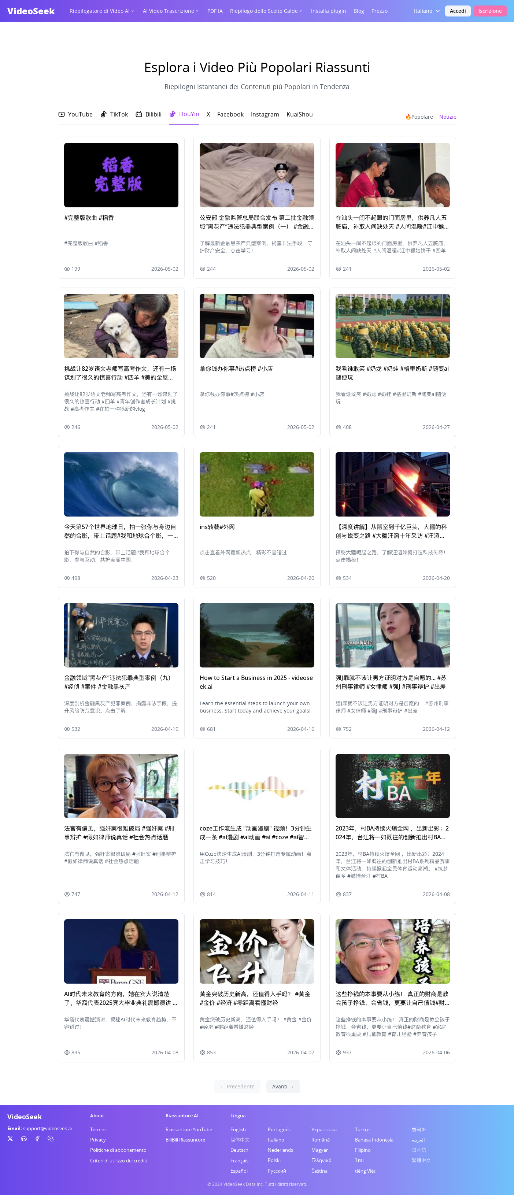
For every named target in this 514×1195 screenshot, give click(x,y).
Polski (274, 1160)
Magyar (319, 1150)
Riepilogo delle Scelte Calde (267, 10)
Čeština (319, 1171)
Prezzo (379, 10)
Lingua (238, 1115)
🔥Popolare (419, 116)
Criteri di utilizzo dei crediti (118, 1160)
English (238, 1129)
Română (320, 1139)
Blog (359, 10)
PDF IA (215, 10)
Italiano (276, 1139)
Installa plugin (328, 10)
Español (239, 1171)
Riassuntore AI (182, 1115)
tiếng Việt (365, 1171)
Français (239, 1160)
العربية (418, 1139)
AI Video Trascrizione (171, 10)
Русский (277, 1171)
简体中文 (239, 1139)
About (97, 1115)
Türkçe (362, 1129)
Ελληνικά (321, 1160)
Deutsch (239, 1150)
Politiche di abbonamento (118, 1150)
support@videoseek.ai (47, 1128)
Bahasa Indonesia (374, 1139)
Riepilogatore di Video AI (103, 10)
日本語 (419, 1150)
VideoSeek (31, 11)
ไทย (359, 1160)
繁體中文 (421, 1160)
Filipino (363, 1150)
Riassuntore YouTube (189, 1129)
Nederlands (280, 1150)
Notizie (447, 116)
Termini (98, 1129)
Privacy (98, 1139)
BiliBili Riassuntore (185, 1139)
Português (279, 1129)
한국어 (419, 1129)
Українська (324, 1129)
